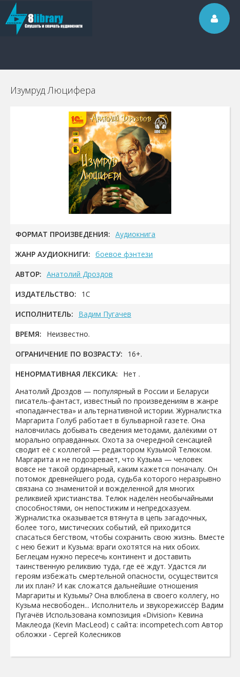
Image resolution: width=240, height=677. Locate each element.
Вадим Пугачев (104, 314)
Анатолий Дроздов (80, 274)
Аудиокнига (135, 234)
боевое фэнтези (124, 254)
